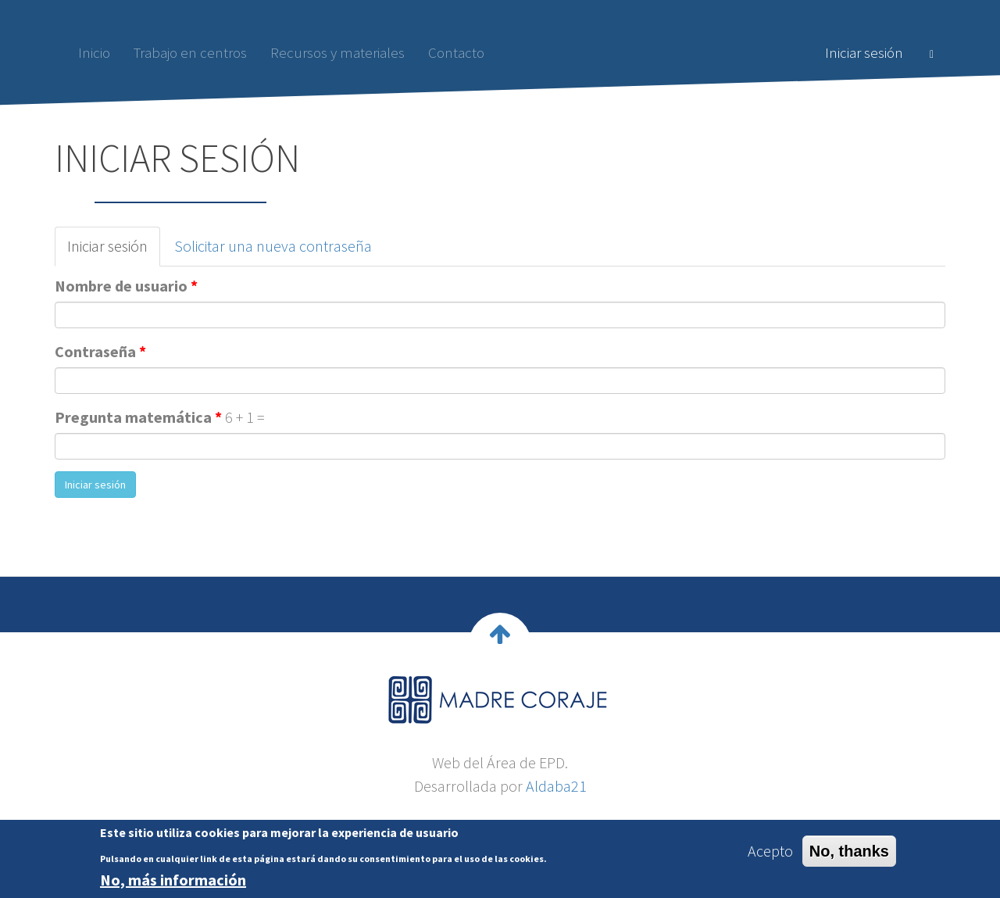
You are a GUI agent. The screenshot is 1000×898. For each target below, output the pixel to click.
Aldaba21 (556, 786)
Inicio (94, 52)
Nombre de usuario (126, 285)
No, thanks (849, 854)
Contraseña (100, 351)
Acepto (770, 854)
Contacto (456, 52)
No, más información (173, 883)
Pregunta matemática (138, 417)
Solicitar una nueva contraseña (273, 246)
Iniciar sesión (864, 52)
